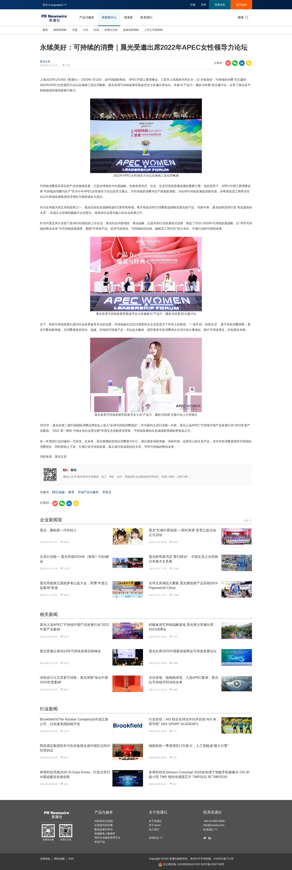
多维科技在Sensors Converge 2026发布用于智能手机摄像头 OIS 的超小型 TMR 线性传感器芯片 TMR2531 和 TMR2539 (199, 774)
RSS (71, 858)
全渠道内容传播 (103, 825)
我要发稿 (220, 4)
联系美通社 (212, 812)
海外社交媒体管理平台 (107, 837)
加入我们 (154, 829)
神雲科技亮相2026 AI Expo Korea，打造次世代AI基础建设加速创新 (75, 774)
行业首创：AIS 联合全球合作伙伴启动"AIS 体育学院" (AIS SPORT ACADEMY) (182, 721)
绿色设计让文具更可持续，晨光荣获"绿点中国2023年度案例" (74, 680)
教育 (71, 492)
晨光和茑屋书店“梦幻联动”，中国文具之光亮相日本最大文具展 (183, 559)
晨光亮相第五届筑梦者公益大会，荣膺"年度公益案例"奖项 (74, 585)
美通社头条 (111, 29)
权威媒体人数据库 (104, 833)
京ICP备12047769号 (212, 864)
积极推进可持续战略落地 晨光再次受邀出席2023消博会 (181, 627)
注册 (192, 4)
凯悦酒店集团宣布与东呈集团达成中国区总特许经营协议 (75, 748)
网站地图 (59, 858)
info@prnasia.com (213, 825)
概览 (45, 29)
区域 (96, 29)
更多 (248, 520)
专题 (74, 29)
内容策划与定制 (103, 821)
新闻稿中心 (109, 17)
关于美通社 (158, 812)
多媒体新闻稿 (131, 29)
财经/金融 (58, 492)
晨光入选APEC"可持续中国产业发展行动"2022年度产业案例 (74, 627)
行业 (85, 29)
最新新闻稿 (59, 29)
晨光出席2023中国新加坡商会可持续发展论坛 (183, 651)
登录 (203, 4)
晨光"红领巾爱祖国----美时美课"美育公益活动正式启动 (182, 532)
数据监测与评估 (103, 829)
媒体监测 (241, 4)
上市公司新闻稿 (153, 29)
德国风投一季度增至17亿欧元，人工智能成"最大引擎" (189, 746)
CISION (218, 858)
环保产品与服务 (88, 492)
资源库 (128, 17)
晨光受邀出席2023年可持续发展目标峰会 (70, 651)
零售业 (106, 492)
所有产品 (99, 841)
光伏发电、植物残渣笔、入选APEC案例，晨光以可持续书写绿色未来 (183, 680)
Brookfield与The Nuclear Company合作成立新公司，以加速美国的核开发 (74, 721)
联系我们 (146, 17)
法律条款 (45, 858)
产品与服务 (86, 17)
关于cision (155, 825)
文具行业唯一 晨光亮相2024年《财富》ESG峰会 (74, 559)
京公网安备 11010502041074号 (179, 864)
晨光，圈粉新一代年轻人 (58, 530)
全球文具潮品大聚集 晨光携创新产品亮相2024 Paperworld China (183, 585)
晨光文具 (45, 61)
